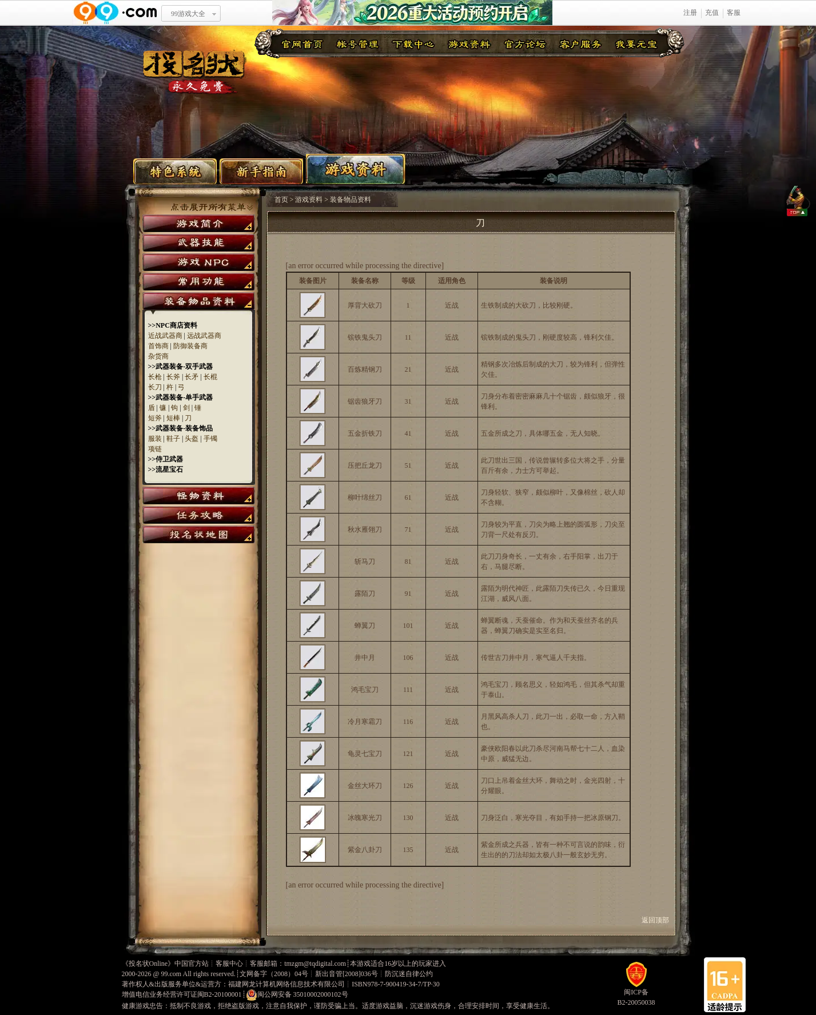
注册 (690, 13)
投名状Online (148, 964)
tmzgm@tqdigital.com (315, 964)
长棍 (210, 377)
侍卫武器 (169, 459)
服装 (155, 439)
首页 (281, 200)
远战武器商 (204, 336)
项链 (155, 449)
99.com (171, 974)
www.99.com (115, 13)
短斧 (155, 418)
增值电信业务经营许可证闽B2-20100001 (182, 994)
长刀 (155, 387)
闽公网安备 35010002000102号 (297, 995)
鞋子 (173, 439)
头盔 (191, 439)
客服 (734, 13)
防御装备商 (190, 346)
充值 (712, 13)
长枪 (155, 377)
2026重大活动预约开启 (412, 13)
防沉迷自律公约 (409, 974)
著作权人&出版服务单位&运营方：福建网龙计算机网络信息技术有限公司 (233, 984)
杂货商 (158, 356)
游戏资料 (355, 169)
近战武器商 (165, 336)
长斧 (173, 377)
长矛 (191, 377)
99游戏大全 (188, 14)
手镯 (210, 439)
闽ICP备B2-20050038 (636, 993)
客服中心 (229, 964)
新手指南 (261, 171)
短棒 (173, 418)
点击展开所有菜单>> (212, 207)
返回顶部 (659, 920)
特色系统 (175, 171)
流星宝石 (169, 469)
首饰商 (158, 346)
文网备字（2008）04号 (274, 974)
